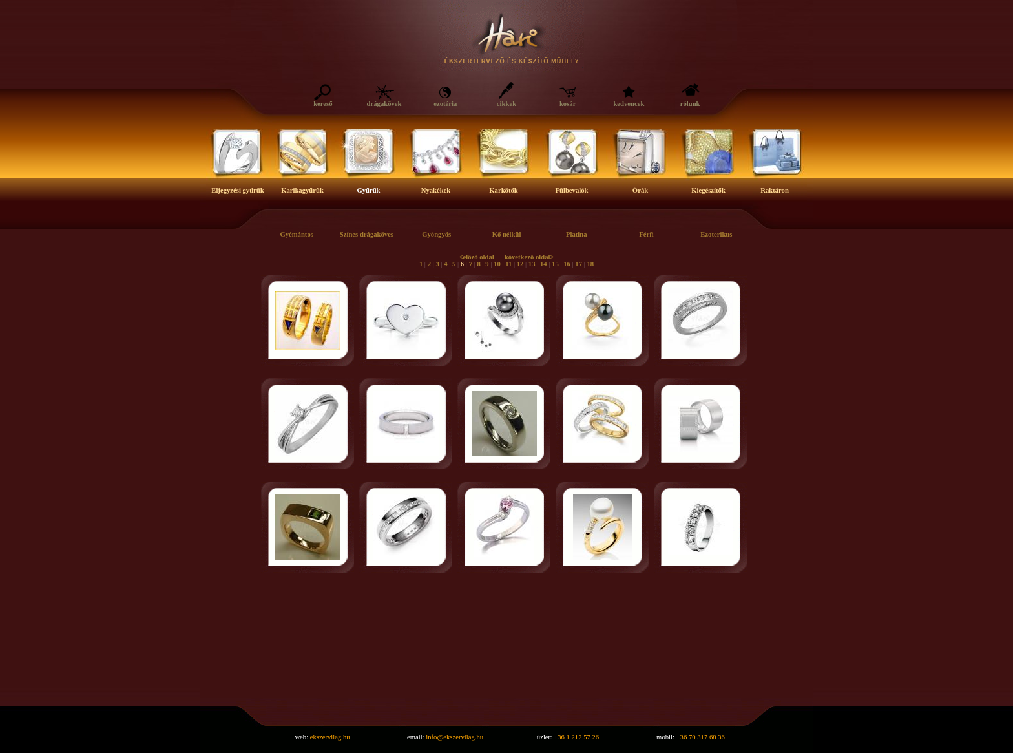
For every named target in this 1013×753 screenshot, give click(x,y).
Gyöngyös (436, 234)
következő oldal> (529, 256)
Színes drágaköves (366, 234)
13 (532, 264)
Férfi (646, 234)
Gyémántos (296, 234)
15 (555, 264)
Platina (576, 234)
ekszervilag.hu (330, 737)
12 (520, 264)
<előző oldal (476, 256)
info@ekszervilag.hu (454, 737)
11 (508, 264)
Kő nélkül (506, 234)
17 (578, 264)
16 (566, 264)
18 (590, 264)
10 (497, 264)
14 (543, 264)
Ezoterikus (716, 234)
